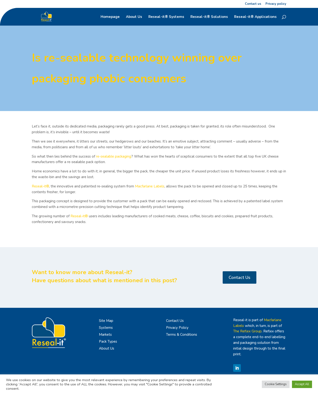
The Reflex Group (247, 331)
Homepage (110, 17)
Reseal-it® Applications (255, 17)
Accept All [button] (302, 384)
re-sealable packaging (113, 156)
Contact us (253, 4)
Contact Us (239, 277)
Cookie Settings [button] (276, 384)
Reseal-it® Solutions (209, 17)
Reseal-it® (40, 186)
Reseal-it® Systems (166, 17)
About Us (134, 17)
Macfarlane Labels (149, 186)
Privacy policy (275, 4)
